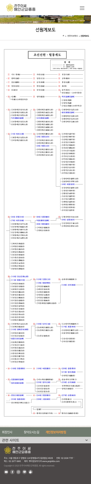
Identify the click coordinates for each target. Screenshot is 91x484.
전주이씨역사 (72, 35)
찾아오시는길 (31, 432)
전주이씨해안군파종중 (45, 7)
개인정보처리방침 (56, 432)
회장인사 (7, 432)
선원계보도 (84, 35)
